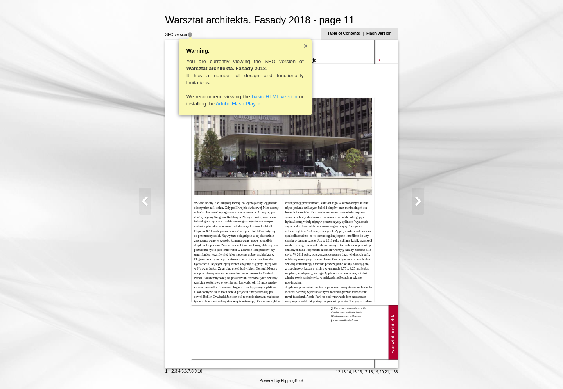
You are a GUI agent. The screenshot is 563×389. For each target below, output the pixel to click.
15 (354, 372)
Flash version (378, 33)
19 (376, 372)
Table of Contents (343, 33)
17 (365, 372)
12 (338, 372)
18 (370, 372)
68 (395, 372)
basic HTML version (275, 96)
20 (381, 372)
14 (349, 372)
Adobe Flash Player (238, 104)
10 (200, 371)
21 (387, 372)
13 (343, 372)
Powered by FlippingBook (281, 380)
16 (360, 372)
